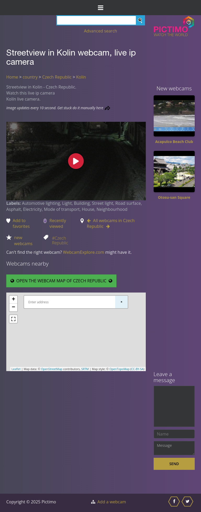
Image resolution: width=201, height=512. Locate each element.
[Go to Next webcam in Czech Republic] (107, 226)
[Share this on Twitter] (188, 503)
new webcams (23, 240)
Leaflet (16, 369)
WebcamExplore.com (83, 252)
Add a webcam (111, 502)
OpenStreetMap (52, 369)
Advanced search (100, 31)
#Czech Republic (60, 240)
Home (12, 77)
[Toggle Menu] (100, 7)
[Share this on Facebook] (174, 503)
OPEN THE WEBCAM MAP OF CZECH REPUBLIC (61, 281)
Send (174, 463)
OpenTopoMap (119, 369)
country (30, 77)
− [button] (13, 307)
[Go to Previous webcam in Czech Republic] (90, 220)
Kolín (81, 77)
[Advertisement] (174, 287)
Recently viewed (57, 223)
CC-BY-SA (137, 369)
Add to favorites (21, 223)
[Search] (100, 20)
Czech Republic (56, 77)
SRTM (85, 369)
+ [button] (13, 300)
